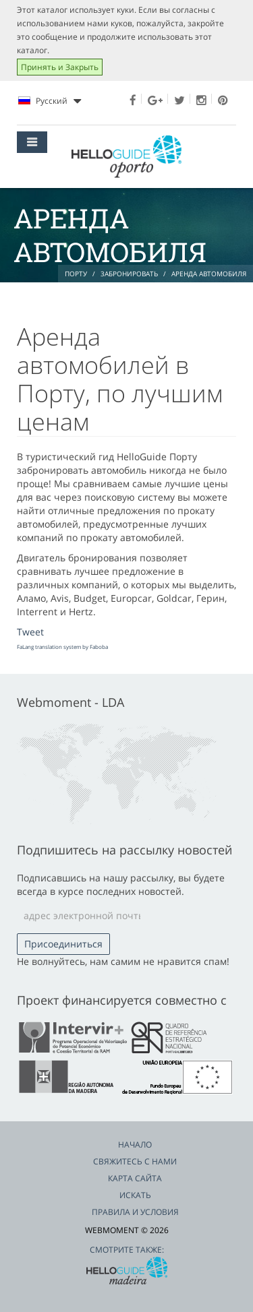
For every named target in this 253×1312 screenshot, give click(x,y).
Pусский (49, 101)
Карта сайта (135, 1178)
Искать (135, 1195)
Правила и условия (135, 1212)
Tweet (30, 631)
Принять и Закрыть (60, 67)
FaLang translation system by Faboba (62, 646)
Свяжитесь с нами (135, 1161)
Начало (135, 1144)
